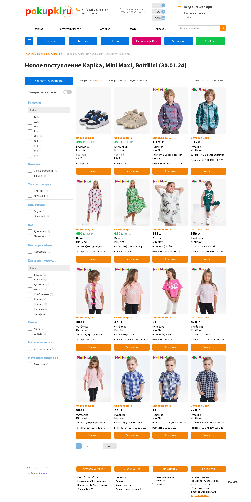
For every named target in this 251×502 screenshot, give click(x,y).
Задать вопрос (200, 495)
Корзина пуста (194, 13)
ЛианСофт (47, 473)
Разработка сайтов (87, 477)
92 (37, 131)
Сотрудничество (70, 29)
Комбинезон (43, 294)
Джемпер (41, 284)
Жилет (40, 289)
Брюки (40, 279)
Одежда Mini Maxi (146, 41)
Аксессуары (179, 41)
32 (37, 121)
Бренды (83, 41)
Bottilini (41, 191)
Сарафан (41, 314)
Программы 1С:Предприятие (92, 485)
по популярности (100, 80)
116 (38, 151)
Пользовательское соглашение (164, 479)
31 (37, 116)
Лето (39, 328)
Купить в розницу (125, 485)
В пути (40, 175)
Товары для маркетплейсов (130, 489)
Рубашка (41, 309)
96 (218, 80)
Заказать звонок (90, 13)
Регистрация (203, 7)
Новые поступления (49, 54)
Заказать (94, 171)
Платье (40, 304)
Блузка (40, 274)
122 (38, 156)
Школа (40, 333)
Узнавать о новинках (49, 81)
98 (38, 136)
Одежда (41, 216)
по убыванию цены (138, 80)
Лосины (40, 299)
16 (212, 80)
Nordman (210, 41)
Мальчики (42, 236)
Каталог (51, 41)
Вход (187, 7)
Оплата (132, 29)
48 (215, 80)
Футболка (208, 240)
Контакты (160, 29)
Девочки (42, 231)
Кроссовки (42, 251)
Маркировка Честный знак (91, 481)
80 (37, 126)
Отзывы (158, 484)
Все (221, 80)
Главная (38, 29)
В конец (110, 446)
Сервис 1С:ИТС (85, 489)
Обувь (115, 41)
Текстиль (41, 364)
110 (38, 146)
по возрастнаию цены (118, 80)
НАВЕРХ (232, 482)
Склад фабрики (46, 170)
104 (38, 141)
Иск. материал (44, 349)
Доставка (104, 29)
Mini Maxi (42, 195)
